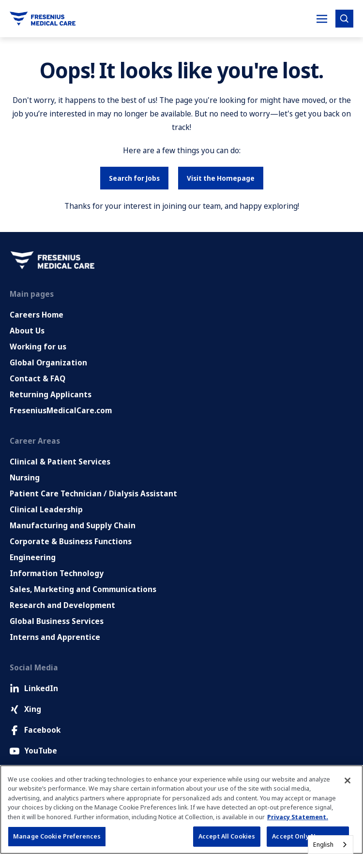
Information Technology (57, 573)
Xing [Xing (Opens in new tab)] (25, 709)
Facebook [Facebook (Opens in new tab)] (35, 729)
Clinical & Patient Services (60, 461)
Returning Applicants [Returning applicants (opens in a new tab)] (50, 394)
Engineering (33, 557)
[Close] (347, 780)
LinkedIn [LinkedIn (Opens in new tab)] (34, 688)
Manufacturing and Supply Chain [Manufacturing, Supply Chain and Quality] (73, 525)
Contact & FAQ (37, 378)
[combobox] (330, 844)
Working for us (38, 346)
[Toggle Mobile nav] (322, 19)
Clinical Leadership (46, 509)
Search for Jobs (134, 178)
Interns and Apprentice (55, 637)
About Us (27, 330)
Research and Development (62, 605)
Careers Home (36, 314)
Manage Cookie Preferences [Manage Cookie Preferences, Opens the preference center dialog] (57, 836)
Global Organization (48, 362)
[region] (181, 809)
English (323, 844)
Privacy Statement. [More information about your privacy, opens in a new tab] (297, 816)
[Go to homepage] (43, 19)
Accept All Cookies (226, 836)
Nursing (25, 477)
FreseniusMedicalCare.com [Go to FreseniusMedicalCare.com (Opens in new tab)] (61, 410)
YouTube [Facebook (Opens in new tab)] (33, 750)
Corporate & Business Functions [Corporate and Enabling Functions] (71, 541)
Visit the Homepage (221, 178)
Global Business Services (57, 621)
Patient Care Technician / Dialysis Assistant (93, 493)
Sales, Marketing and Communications (83, 589)
